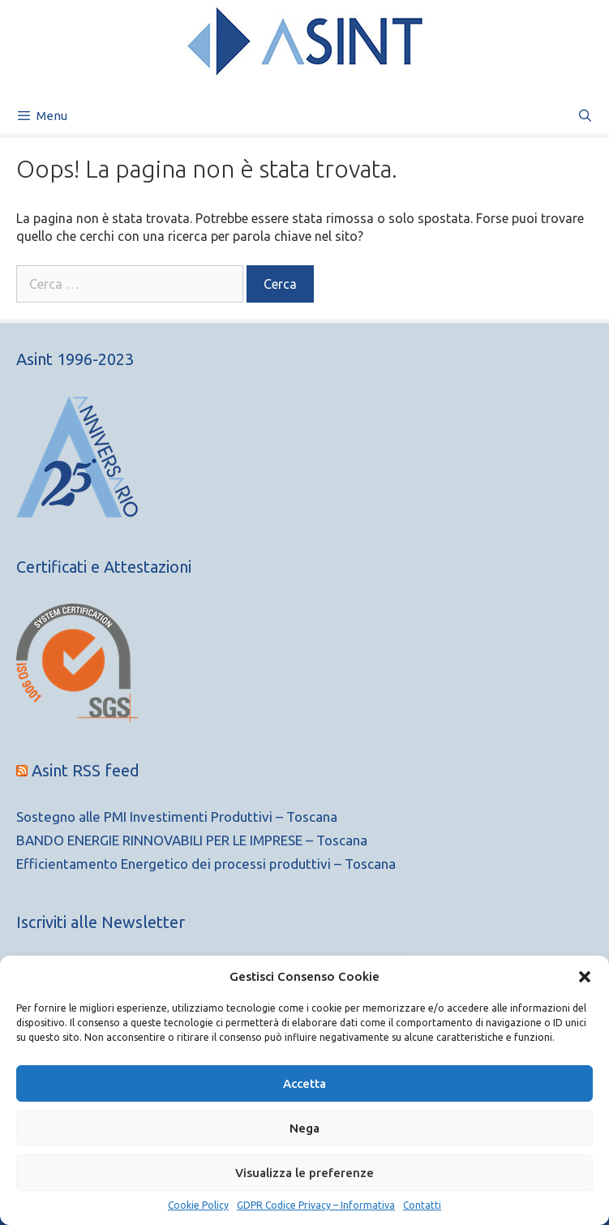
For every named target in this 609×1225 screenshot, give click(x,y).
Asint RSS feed (85, 770)
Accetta (304, 1083)
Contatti (422, 1205)
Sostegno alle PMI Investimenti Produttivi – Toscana (176, 816)
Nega (304, 1128)
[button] (585, 977)
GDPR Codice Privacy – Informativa (316, 1205)
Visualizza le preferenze (304, 1173)
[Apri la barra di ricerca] (585, 115)
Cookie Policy (198, 1205)
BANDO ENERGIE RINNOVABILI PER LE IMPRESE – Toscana (191, 840)
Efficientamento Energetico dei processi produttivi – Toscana (206, 863)
